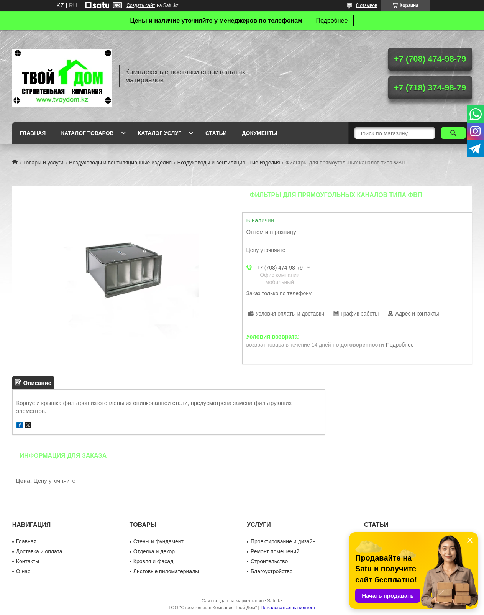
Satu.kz (274, 600)
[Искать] (453, 133)
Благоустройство (272, 571)
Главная (33, 133)
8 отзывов (366, 5)
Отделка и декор (154, 551)
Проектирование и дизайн (283, 541)
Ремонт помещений (275, 551)
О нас (23, 571)
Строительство (269, 561)
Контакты (27, 561)
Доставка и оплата (39, 551)
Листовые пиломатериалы (166, 571)
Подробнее (332, 20)
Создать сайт (140, 5)
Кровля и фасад (153, 561)
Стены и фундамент (158, 541)
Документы (259, 133)
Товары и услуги (43, 163)
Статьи (216, 133)
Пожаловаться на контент (288, 607)
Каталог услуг (159, 133)
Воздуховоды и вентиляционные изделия (120, 163)
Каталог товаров (87, 133)
